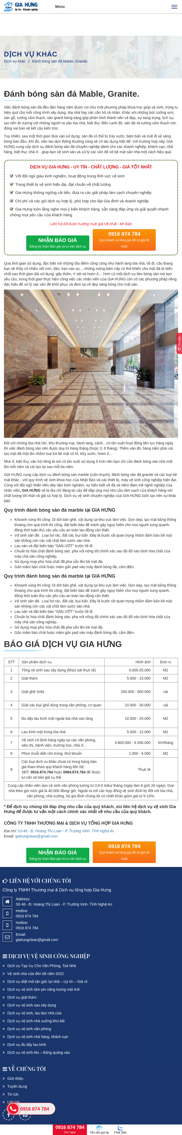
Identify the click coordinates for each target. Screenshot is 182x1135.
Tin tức (13, 1094)
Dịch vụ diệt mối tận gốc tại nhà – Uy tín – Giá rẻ (47, 981)
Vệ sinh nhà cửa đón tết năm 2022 (35, 974)
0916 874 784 (124, 240)
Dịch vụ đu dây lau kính (26, 1044)
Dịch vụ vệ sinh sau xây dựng (31, 1005)
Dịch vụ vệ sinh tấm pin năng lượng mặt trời (43, 989)
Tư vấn (179, 343)
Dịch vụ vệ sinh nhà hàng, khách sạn (37, 1037)
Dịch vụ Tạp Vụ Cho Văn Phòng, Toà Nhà (41, 966)
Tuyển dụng (17, 1086)
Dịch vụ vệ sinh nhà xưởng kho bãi (36, 1021)
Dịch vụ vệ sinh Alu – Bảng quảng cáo (38, 1052)
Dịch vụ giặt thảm (22, 997)
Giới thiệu (15, 1078)
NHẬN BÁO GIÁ (57, 243)
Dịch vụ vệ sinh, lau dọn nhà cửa (34, 1013)
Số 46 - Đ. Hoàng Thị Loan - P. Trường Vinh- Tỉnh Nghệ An (66, 831)
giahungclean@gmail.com (36, 836)
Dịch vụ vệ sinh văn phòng (29, 1029)
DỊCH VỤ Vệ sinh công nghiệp (46, 955)
